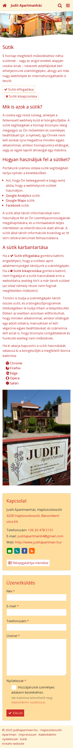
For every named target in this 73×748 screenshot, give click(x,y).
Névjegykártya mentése (28, 563)
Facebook (13, 205)
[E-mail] (9, 551)
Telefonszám (17, 621)
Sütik (23, 739)
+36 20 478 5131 (41, 530)
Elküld (15, 713)
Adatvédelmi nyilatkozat (28, 702)
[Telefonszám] (17, 551)
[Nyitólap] (4, 5)
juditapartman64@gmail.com (40, 536)
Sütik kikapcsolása (21, 96)
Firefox (13, 368)
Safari (12, 383)
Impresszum (27, 734)
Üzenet (13, 635)
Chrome (14, 363)
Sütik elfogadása (18, 89)
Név (10, 591)
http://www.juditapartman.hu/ (38, 542)
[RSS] (32, 551)
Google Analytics (18, 195)
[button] (67, 5)
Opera (12, 378)
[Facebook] (24, 551)
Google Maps (16, 200)
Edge (12, 373)
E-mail (12, 606)
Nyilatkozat (16, 680)
